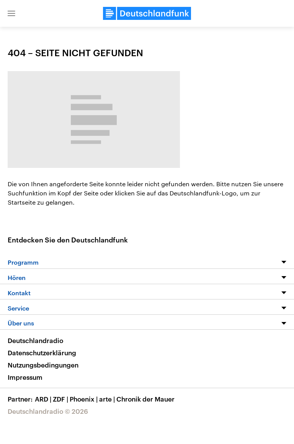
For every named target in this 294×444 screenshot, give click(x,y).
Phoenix (84, 399)
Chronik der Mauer (145, 399)
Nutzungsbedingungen (43, 365)
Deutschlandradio (35, 340)
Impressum (25, 377)
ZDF (61, 399)
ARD (44, 399)
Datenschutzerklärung (42, 352)
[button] (11, 13)
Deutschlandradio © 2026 (48, 411)
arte (107, 399)
